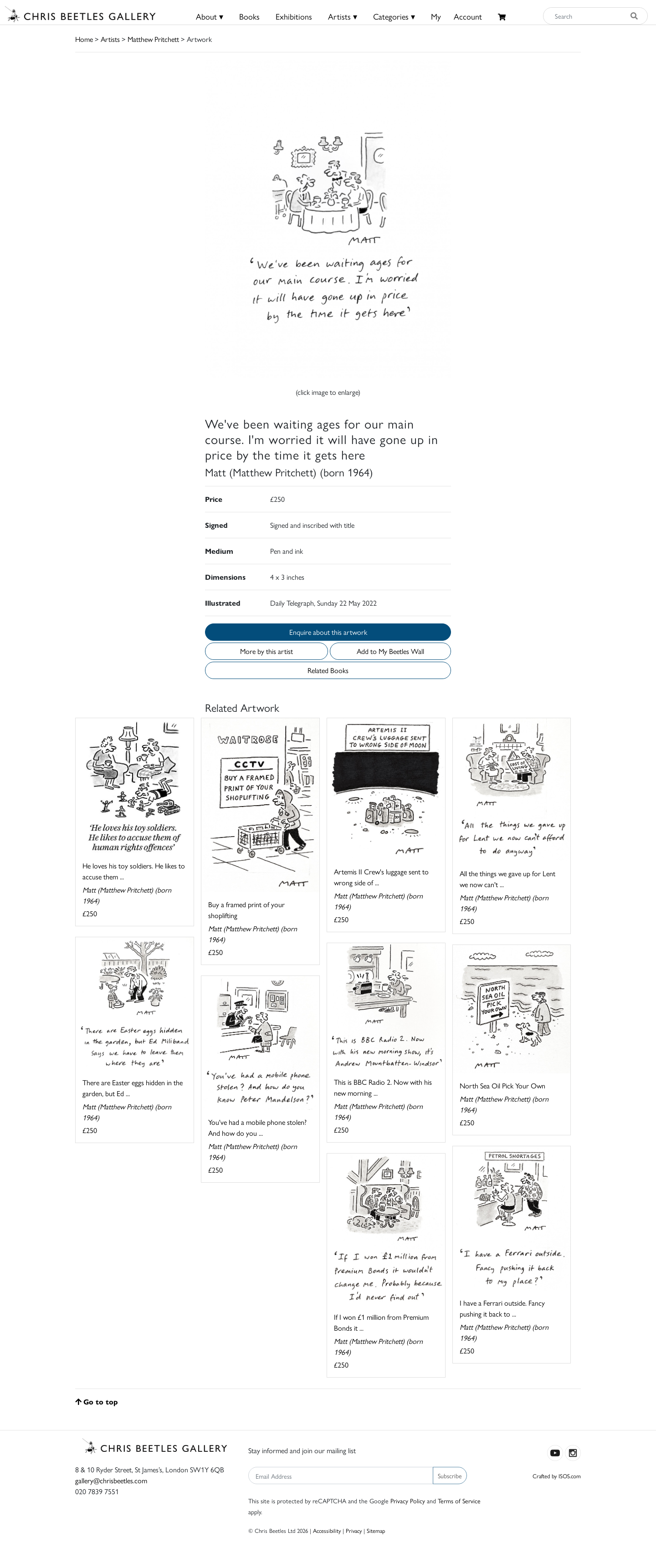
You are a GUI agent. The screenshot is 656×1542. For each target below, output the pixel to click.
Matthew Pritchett (153, 39)
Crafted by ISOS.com (557, 1475)
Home (84, 39)
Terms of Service (459, 1500)
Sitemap (376, 1530)
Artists (110, 39)
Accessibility (327, 1530)
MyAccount (456, 16)
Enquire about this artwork (328, 632)
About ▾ (209, 16)
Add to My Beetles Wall (390, 651)
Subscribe (450, 1475)
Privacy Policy (407, 1500)
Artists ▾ (342, 16)
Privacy (354, 1530)
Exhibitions (294, 16)
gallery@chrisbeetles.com (111, 1480)
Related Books (328, 670)
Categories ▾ (394, 16)
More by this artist (266, 651)
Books (249, 16)
